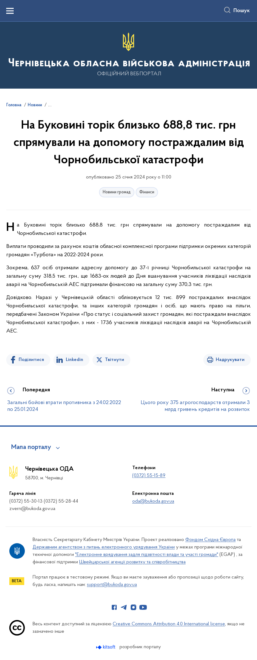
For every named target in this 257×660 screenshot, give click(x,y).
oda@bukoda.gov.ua (153, 501)
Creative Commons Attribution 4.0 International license (169, 624)
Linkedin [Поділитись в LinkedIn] (74, 359)
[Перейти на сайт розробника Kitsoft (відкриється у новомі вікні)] (106, 647)
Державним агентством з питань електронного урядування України (104, 547)
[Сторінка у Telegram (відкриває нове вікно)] (124, 607)
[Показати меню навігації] (9, 10)
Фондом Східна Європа (210, 539)
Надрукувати (230, 359)
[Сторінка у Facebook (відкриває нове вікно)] (114, 607)
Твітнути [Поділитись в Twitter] (114, 359)
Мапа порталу (31, 447)
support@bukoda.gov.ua (112, 584)
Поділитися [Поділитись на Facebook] (31, 359)
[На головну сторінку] (128, 55)
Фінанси (146, 192)
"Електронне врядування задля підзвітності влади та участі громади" (146, 554)
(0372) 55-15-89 (148, 475)
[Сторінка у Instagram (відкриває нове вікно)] (133, 607)
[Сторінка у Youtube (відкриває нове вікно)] (143, 607)
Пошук (241, 11)
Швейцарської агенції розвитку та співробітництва (132, 562)
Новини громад (117, 192)
